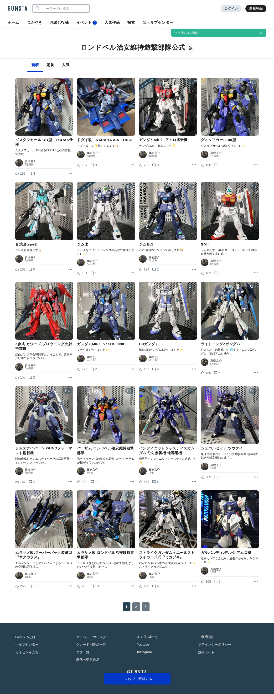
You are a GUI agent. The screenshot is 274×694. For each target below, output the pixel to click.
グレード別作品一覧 (91, 644)
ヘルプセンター (158, 22)
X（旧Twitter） (148, 637)
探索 (131, 22)
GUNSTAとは (25, 637)
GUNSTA (18, 8)
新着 (35, 65)
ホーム (13, 22)
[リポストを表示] (70, 173)
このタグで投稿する (137, 679)
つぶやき (34, 22)
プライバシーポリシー (214, 644)
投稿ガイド (206, 652)
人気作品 (112, 22)
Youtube (143, 644)
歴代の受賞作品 (87, 660)
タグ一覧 (82, 652)
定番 (50, 65)
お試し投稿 (59, 22)
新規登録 (256, 8)
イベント (86, 22)
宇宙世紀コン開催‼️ (187, 32)
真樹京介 (30, 161)
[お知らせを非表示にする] (261, 33)
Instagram (144, 652)
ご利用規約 (206, 637)
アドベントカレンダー (92, 637)
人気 (65, 65)
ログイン (231, 8)
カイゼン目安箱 (27, 652)
